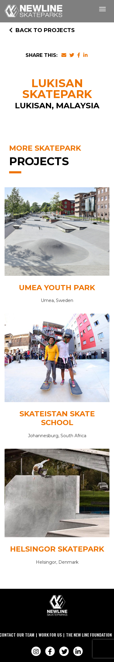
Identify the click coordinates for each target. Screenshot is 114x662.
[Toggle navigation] (102, 9)
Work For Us (50, 634)
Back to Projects (42, 30)
